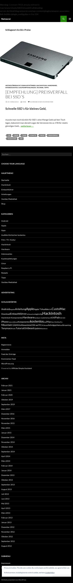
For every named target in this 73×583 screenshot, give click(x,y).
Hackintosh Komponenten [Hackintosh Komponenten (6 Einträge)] (12, 318)
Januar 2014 (6, 470)
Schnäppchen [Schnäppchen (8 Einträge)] (54, 325)
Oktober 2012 (7, 536)
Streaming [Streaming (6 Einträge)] (66, 325)
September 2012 (8, 541)
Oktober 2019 (7, 400)
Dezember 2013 (7, 475)
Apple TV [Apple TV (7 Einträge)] (38, 309)
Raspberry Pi (6, 268)
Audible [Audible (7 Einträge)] (45, 309)
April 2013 (5, 508)
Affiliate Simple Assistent (21, 368)
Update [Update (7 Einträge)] (37, 328)
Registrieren (6, 345)
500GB (16, 135)
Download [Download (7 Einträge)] (5, 314)
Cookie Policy (50, 573)
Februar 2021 (6, 385)
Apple (3, 225)
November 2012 (8, 532)
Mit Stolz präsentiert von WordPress (13, 580)
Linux (3, 263)
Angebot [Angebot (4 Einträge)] (12, 309)
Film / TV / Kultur (8, 240)
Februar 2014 (6, 466)
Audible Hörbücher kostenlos (13, 235)
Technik (40, 88)
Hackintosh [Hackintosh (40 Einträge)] (51, 313)
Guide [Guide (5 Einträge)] (34, 314)
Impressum (5, 563)
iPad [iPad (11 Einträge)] (56, 317)
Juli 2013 (5, 494)
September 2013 (8, 484)
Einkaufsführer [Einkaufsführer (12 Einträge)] (18, 313)
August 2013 (6, 489)
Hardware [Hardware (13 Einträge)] (28, 317)
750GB (24, 135)
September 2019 (8, 404)
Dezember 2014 (7, 437)
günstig (33, 135)
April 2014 (5, 456)
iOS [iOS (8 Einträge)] (52, 317)
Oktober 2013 (7, 480)
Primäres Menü (70, 19)
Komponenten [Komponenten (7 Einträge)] (24, 322)
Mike (24, 102)
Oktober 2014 (7, 447)
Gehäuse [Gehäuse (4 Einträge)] (29, 314)
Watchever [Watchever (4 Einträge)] (44, 328)
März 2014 (5, 461)
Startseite (5, 180)
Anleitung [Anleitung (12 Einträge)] (20, 309)
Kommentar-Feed (8, 359)
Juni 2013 (5, 499)
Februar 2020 (6, 395)
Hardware (52, 85)
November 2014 (8, 442)
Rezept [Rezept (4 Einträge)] (46, 325)
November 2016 (8, 418)
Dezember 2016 (7, 414)
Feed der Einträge (8, 354)
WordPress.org (7, 363)
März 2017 (5, 409)
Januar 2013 (6, 522)
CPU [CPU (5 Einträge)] (50, 309)
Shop (3, 204)
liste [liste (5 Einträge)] (45, 322)
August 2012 (6, 546)
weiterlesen (27, 126)
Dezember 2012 (7, 527)
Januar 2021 (6, 390)
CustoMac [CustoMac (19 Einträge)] (59, 309)
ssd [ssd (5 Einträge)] (61, 325)
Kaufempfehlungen (27, 88)
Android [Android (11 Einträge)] (5, 309)
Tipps (46, 88)
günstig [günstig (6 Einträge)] (39, 314)
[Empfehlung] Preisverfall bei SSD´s (36, 94)
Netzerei (6, 18)
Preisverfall (53, 135)
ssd (21, 138)
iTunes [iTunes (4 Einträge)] (10, 322)
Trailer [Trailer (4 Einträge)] (14, 328)
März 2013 (5, 513)
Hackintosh (41, 85)
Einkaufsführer (28, 85)
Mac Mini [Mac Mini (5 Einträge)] (54, 322)
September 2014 (8, 451)
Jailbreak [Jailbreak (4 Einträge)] (15, 322)
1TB (9, 135)
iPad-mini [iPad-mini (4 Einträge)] (62, 318)
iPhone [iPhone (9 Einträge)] (4, 321)
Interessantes (11, 88)
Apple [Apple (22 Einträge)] (30, 309)
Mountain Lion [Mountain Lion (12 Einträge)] (9, 324)
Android (4, 221)
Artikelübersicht (13, 85)
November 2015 (8, 423)
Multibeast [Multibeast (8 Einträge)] (23, 325)
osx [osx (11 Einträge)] (29, 324)
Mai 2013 (5, 503)
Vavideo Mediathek (9, 199)
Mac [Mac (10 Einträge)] (48, 321)
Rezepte (4, 273)
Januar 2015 (6, 433)
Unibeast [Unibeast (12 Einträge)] (29, 328)
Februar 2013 (6, 518)
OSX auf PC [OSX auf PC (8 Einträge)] (36, 325)
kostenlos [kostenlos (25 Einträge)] (37, 321)
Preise (42, 135)
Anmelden (5, 349)
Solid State (12, 138)
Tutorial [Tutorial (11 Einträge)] (20, 328)
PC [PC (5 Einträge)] (43, 325)
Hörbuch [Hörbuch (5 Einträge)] (48, 318)
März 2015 (5, 428)
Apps (3, 230)
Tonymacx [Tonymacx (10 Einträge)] (6, 328)
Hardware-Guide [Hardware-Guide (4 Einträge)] (39, 318)
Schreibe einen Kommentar (41, 102)
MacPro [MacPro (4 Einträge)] (59, 322)
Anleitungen (6, 194)
